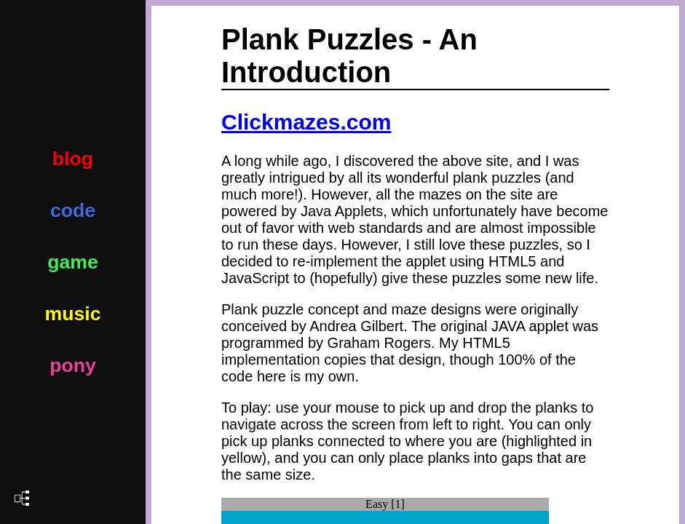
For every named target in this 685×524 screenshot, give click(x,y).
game (72, 262)
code (72, 210)
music (72, 314)
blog (72, 159)
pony (73, 365)
